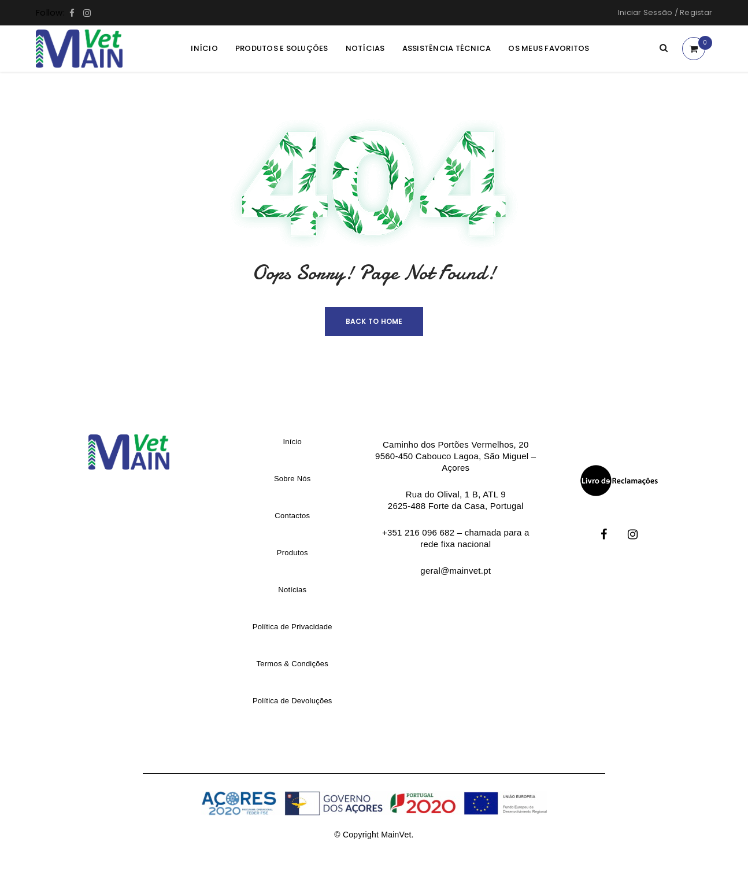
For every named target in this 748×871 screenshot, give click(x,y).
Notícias (365, 48)
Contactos (292, 515)
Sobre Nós (292, 478)
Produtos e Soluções (281, 48)
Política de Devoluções (292, 700)
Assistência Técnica (446, 48)
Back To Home (374, 321)
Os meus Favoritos (548, 48)
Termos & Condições (292, 663)
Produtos (292, 552)
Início (204, 48)
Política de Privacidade (292, 626)
